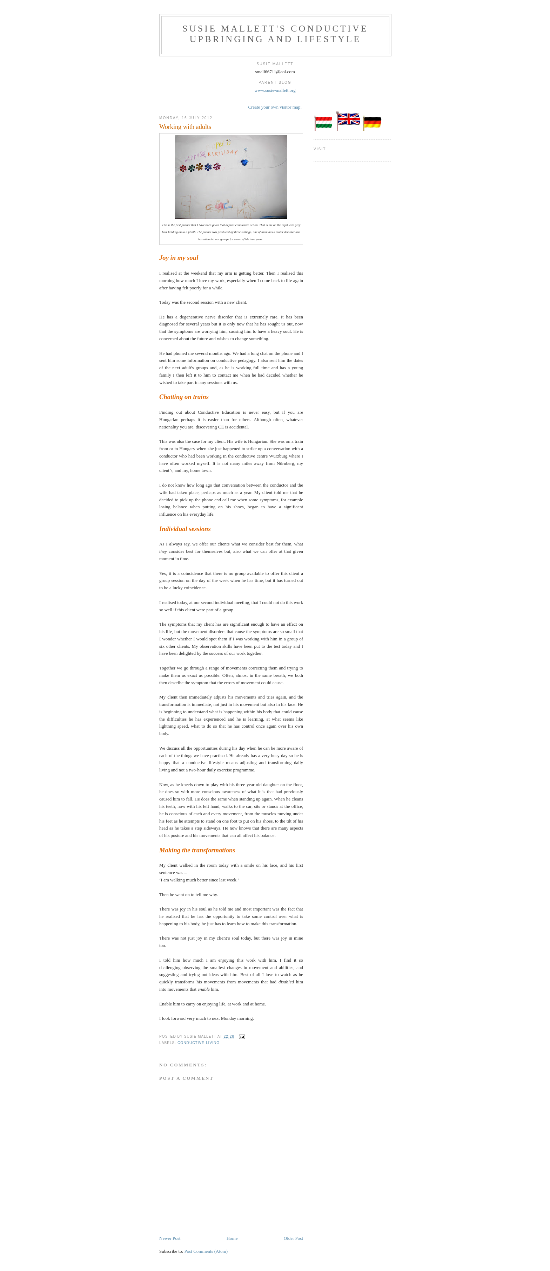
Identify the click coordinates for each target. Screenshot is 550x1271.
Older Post (293, 1238)
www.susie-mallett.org (274, 90)
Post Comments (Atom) (206, 1251)
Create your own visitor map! (275, 107)
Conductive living (198, 1043)
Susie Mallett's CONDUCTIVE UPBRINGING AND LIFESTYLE (275, 33)
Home (232, 1238)
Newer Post (169, 1238)
